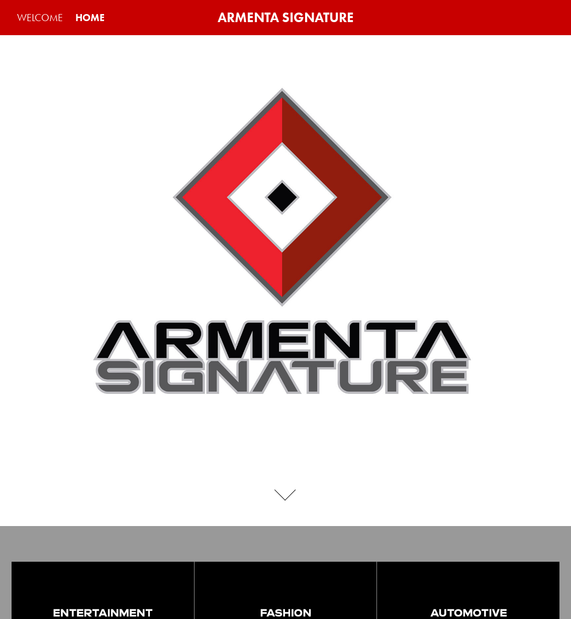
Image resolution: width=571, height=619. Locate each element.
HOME (90, 18)
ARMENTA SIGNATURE (286, 17)
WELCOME (40, 18)
